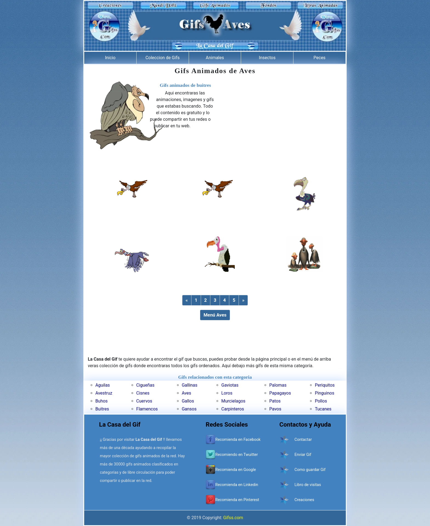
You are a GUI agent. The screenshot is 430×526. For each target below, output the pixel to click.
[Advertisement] (278, 120)
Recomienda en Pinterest (237, 500)
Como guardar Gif (310, 469)
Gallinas (189, 385)
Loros (226, 393)
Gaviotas (229, 385)
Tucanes (323, 409)
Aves (186, 393)
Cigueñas (145, 385)
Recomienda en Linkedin (236, 484)
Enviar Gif (303, 454)
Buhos (101, 401)
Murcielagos (233, 401)
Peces (319, 57)
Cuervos (144, 401)
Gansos (189, 409)
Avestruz (103, 393)
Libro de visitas (308, 484)
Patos (275, 401)
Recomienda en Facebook (238, 439)
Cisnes (142, 393)
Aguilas (102, 385)
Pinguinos (324, 393)
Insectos (267, 57)
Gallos (188, 401)
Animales (215, 57)
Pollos (321, 401)
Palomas (278, 385)
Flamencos (147, 409)
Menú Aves (215, 315)
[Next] (243, 300)
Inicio (110, 57)
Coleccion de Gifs (162, 57)
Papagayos (280, 393)
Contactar (303, 439)
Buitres (102, 409)
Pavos (275, 409)
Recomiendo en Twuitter (236, 454)
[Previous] (186, 300)
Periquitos (325, 385)
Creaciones (304, 500)
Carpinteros (232, 409)
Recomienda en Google (235, 469)
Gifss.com (233, 517)
